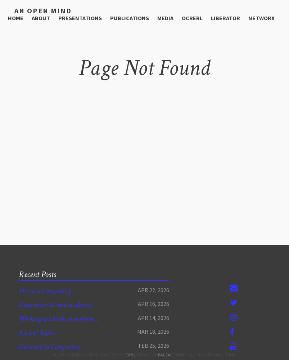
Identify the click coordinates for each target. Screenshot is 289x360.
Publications (129, 17)
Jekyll (129, 354)
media (165, 17)
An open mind (39, 10)
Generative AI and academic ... (63, 304)
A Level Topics (39, 332)
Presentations (80, 17)
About (41, 17)
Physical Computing (47, 291)
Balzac (165, 354)
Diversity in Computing (52, 346)
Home (15, 17)
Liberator (225, 17)
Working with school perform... (63, 319)
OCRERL (192, 17)
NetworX (261, 17)
